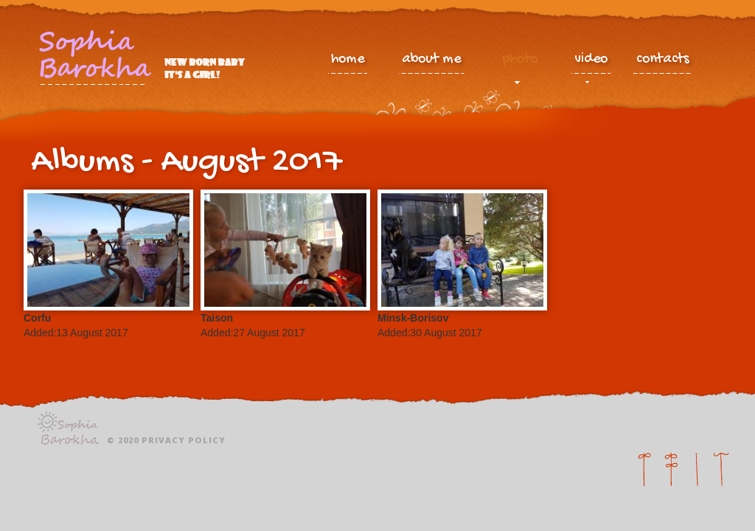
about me (431, 60)
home (347, 60)
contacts (662, 60)
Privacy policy (184, 439)
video (591, 63)
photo (520, 63)
